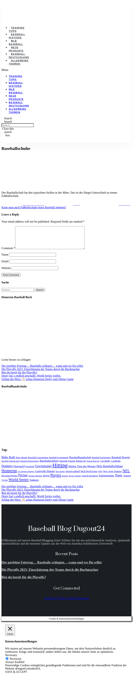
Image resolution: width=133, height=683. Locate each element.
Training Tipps (16, 29)
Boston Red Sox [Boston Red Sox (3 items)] (93, 465)
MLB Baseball (16, 42)
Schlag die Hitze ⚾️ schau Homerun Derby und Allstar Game (37, 383)
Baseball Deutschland (19, 55)
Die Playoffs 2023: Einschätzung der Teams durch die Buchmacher (40, 373)
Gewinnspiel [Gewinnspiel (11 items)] (43, 470)
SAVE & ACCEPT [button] (16, 676)
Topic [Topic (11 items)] (118, 480)
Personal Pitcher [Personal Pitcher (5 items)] (9, 480)
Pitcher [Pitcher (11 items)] (23, 480)
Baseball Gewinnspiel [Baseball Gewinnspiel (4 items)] (58, 462)
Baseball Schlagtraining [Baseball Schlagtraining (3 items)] (29, 465)
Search (8, 121)
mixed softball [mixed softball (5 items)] (73, 475)
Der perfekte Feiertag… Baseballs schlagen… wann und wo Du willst (42, 370)
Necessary (15, 663)
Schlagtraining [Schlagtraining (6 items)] (106, 479)
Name (4, 258)
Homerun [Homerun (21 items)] (9, 475)
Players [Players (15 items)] (55, 480)
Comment (8, 252)
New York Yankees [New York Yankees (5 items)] (112, 475)
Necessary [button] (11, 659)
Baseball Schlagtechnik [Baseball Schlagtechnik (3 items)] (10, 465)
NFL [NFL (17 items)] (126, 475)
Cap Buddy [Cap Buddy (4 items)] (105, 465)
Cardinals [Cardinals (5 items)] (116, 465)
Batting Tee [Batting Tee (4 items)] (81, 465)
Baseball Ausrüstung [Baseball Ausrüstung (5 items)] (38, 461)
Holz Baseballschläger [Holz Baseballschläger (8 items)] (110, 470)
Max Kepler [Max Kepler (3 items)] (60, 476)
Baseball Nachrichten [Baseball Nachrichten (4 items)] (101, 462)
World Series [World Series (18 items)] (18, 484)
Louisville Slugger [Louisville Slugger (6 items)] (45, 475)
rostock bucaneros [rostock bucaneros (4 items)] (90, 480)
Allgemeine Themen (18, 62)
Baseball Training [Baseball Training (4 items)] (67, 465)
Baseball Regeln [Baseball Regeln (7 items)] (120, 461)
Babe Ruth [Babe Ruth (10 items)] (8, 461)
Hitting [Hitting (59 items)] (60, 470)
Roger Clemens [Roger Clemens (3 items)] (75, 480)
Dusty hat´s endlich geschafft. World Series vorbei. (31, 380)
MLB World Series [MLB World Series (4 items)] (88, 475)
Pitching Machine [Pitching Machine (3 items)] (35, 480)
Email (4, 265)
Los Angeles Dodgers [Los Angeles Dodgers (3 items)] (26, 476)
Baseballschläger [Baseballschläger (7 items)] (49, 465)
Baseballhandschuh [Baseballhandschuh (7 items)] (80, 461)
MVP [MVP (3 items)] (100, 476)
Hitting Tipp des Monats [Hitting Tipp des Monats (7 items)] (82, 470)
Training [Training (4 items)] (127, 480)
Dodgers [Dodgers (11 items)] (7, 470)
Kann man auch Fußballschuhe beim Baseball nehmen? (33, 207)
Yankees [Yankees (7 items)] (34, 484)
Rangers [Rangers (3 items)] (65, 480)
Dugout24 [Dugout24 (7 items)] (19, 470)
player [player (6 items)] (46, 479)
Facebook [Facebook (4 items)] (29, 471)
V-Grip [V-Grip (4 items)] (4, 484)
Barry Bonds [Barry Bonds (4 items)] (21, 462)
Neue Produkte (16, 49)
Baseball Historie (17, 36)
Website (6, 272)
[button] (11, 70)
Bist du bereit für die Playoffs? (19, 376)
